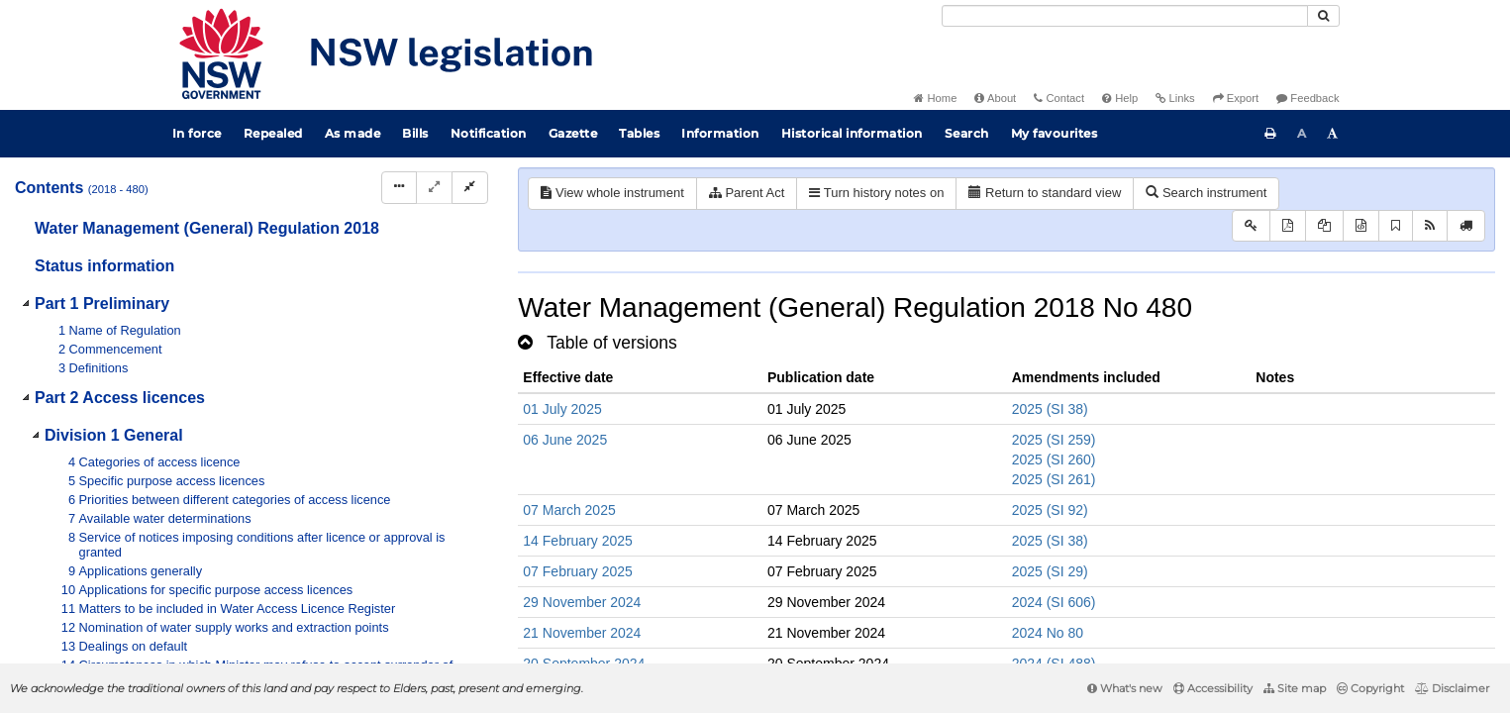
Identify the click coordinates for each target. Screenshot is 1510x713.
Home (935, 98)
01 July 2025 (562, 409)
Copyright (1370, 688)
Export (1235, 98)
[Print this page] (1270, 133)
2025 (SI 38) (1050, 409)
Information (720, 133)
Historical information (852, 133)
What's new (1124, 688)
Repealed (273, 133)
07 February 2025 (578, 571)
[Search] (1125, 16)
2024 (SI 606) (1054, 602)
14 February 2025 (578, 541)
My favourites (1054, 133)
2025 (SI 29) (1050, 571)
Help (1120, 98)
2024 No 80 (1047, 633)
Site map (1294, 688)
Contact (1059, 98)
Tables (639, 133)
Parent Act (747, 192)
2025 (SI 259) (1054, 440)
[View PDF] (1287, 226)
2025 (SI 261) (1054, 479)
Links (1175, 98)
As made (353, 133)
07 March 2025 (569, 510)
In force (197, 133)
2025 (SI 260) (1054, 459)
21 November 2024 (582, 633)
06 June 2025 (565, 440)
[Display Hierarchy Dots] (399, 187)
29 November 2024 (582, 602)
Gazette (573, 133)
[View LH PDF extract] (1324, 226)
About (995, 98)
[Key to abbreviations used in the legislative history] (1251, 226)
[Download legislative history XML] (1361, 226)
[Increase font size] (1333, 133)
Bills (415, 133)
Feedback (1307, 98)
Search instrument (1206, 192)
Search (967, 133)
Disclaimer (1452, 688)
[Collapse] (470, 187)
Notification (489, 133)
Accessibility (1213, 688)
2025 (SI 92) (1050, 510)
